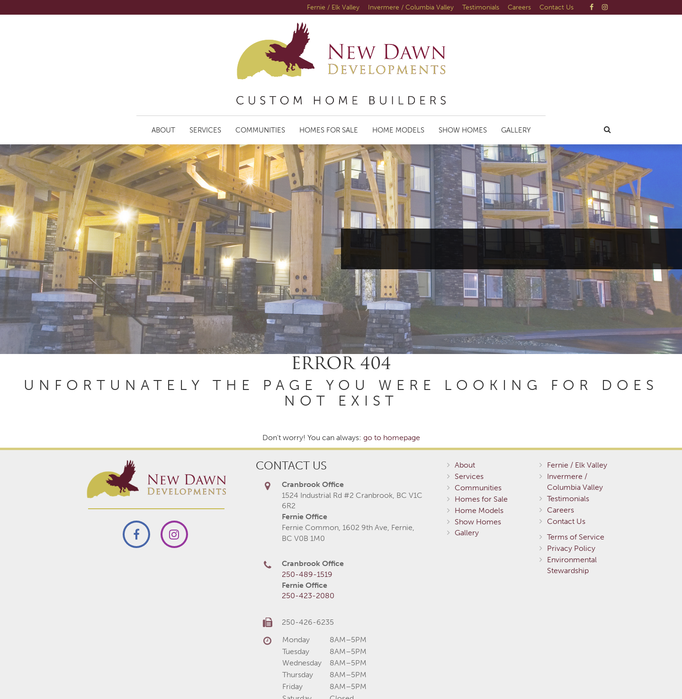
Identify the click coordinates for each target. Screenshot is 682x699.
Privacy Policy (571, 548)
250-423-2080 (308, 595)
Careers (519, 7)
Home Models (398, 130)
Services (205, 130)
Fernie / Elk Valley (333, 7)
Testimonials (480, 7)
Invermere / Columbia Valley (411, 7)
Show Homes (463, 130)
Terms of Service (575, 536)
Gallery (516, 130)
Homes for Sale (328, 130)
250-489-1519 (307, 574)
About (163, 130)
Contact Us (556, 7)
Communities (260, 130)
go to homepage (391, 437)
